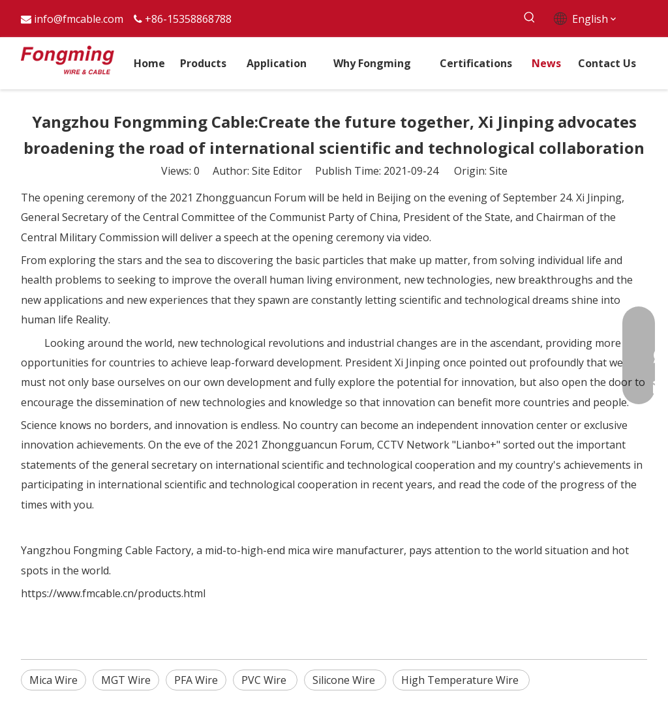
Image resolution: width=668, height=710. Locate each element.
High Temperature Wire (461, 680)
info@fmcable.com (78, 19)
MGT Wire (126, 680)
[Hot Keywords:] (530, 18)
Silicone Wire (345, 680)
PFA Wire (196, 680)
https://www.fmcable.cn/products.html (113, 593)
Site (498, 171)
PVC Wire (265, 680)
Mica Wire (53, 680)
